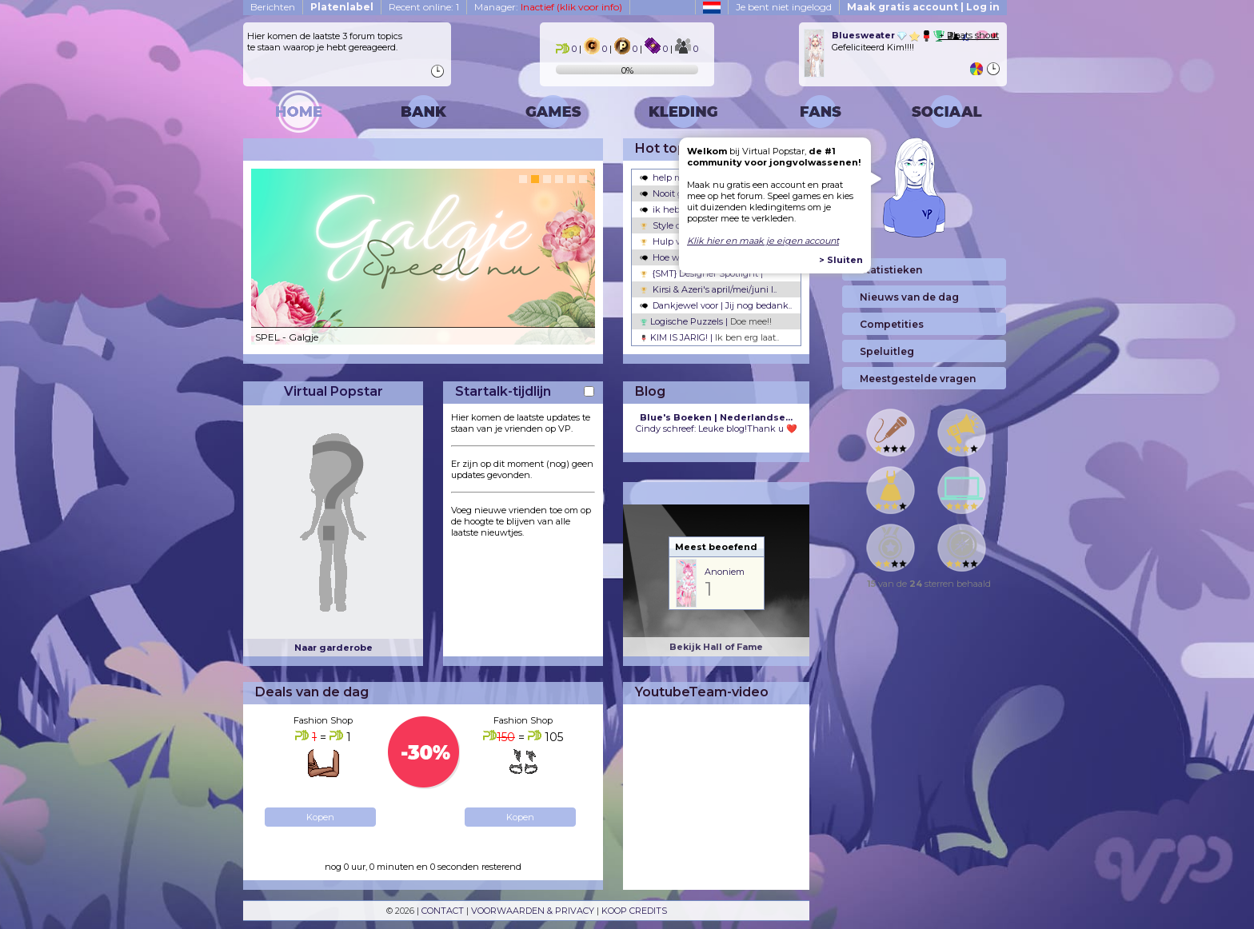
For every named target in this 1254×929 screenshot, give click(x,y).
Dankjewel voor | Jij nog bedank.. (716, 305)
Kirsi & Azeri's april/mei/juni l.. (708, 289)
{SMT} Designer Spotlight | (701, 273)
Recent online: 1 (424, 7)
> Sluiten (841, 259)
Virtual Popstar (333, 391)
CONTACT (442, 910)
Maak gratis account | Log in (923, 7)
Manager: (548, 7)
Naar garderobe (333, 647)
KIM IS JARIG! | (709, 337)
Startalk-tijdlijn (503, 391)
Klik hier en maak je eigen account (763, 240)
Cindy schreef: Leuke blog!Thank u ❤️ (716, 423)
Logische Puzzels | (706, 321)
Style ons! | (669, 225)
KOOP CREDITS (634, 910)
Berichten (272, 7)
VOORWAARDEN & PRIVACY (532, 910)
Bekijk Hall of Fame (716, 646)
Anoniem (725, 571)
